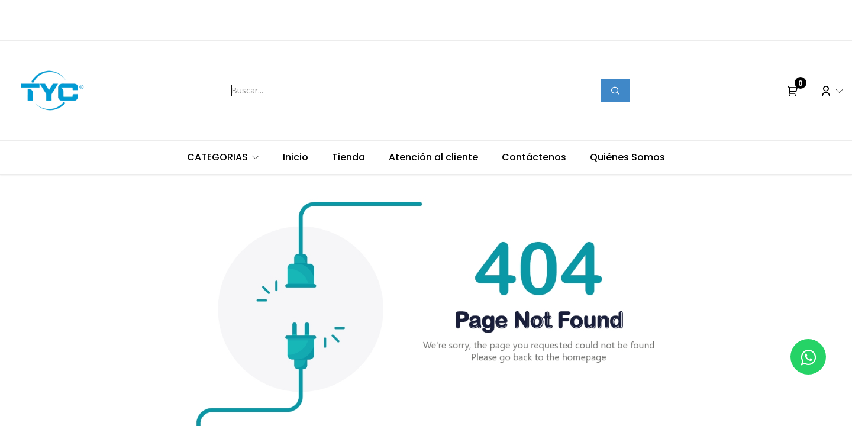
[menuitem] (223, 157)
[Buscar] (615, 90)
